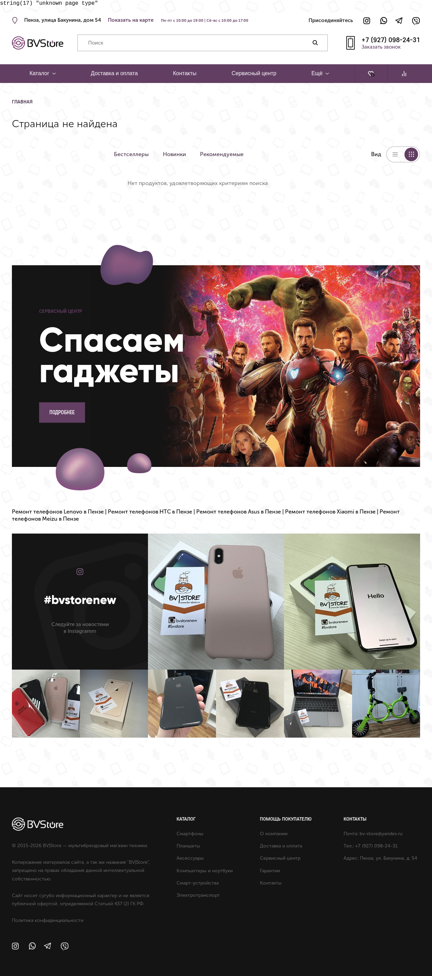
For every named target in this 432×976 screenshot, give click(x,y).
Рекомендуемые (227, 154)
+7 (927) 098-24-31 (391, 39)
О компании (273, 834)
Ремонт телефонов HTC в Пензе (150, 511)
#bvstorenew (80, 599)
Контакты (184, 73)
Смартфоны (190, 834)
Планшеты (188, 846)
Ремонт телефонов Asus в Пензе (238, 511)
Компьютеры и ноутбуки (205, 871)
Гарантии (270, 871)
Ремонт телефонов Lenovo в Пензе (58, 511)
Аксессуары (190, 858)
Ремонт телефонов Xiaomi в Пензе (330, 511)
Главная (22, 102)
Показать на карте (130, 20)
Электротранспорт (198, 895)
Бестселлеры (131, 154)
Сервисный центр (254, 73)
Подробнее (62, 412)
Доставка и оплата (114, 73)
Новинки (177, 154)
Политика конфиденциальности (47, 920)
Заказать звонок (381, 47)
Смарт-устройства (198, 883)
